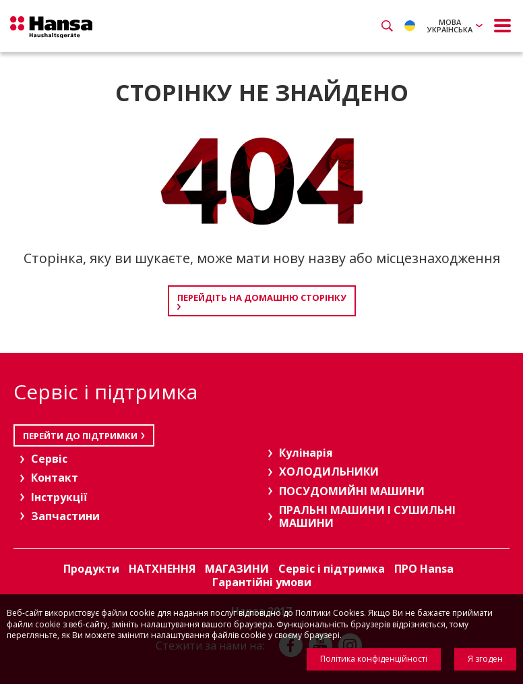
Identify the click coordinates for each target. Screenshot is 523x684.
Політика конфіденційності (373, 658)
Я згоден (485, 658)
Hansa (54, 27)
